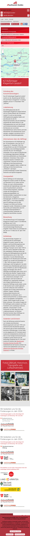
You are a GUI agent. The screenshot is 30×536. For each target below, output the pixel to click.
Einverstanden (9, 534)
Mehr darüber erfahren (15, 531)
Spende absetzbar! (8, 15)
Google (27, 76)
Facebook (26, 24)
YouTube (22, 24)
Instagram (24, 24)
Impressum (16, 21)
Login (2, 19)
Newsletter (16, 24)
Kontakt (11, 19)
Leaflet (19, 76)
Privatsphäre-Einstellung (6, 514)
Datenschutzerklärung (6, 21)
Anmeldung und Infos (28, 10)
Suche (6, 19)
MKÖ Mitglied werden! (9, 13)
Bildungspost (6, 24)
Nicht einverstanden (19, 534)
